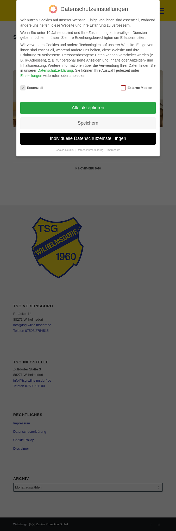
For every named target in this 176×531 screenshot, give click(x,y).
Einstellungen (31, 76)
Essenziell (31, 87)
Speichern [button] (88, 123)
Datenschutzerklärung (55, 70)
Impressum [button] (113, 149)
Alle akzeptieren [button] (88, 107)
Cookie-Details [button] (65, 149)
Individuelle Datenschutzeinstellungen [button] (88, 138)
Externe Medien (136, 87)
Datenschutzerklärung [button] (90, 149)
